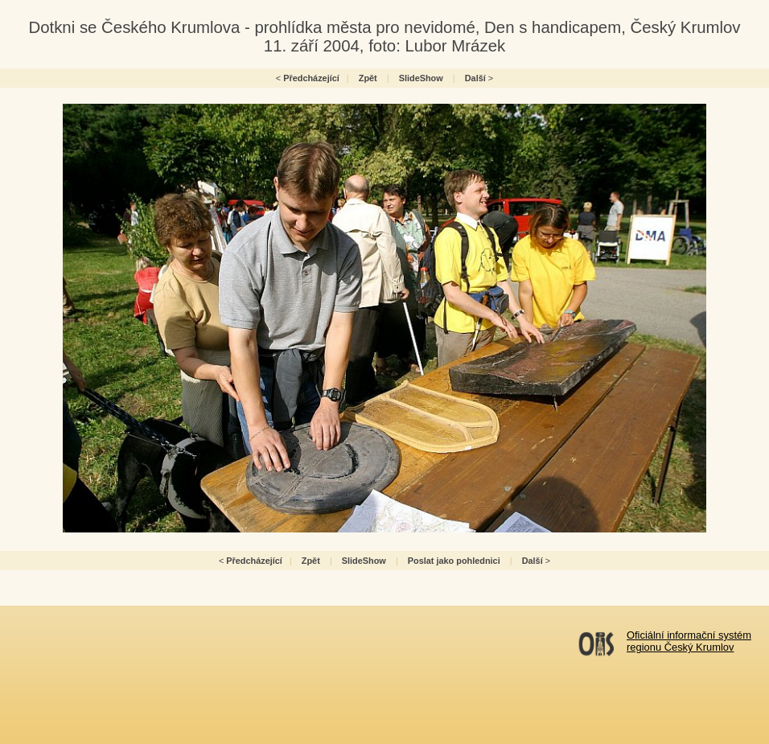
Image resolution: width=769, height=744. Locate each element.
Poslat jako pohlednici (454, 560)
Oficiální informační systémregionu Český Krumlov (689, 641)
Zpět (368, 78)
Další (475, 78)
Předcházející (311, 78)
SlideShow (421, 78)
